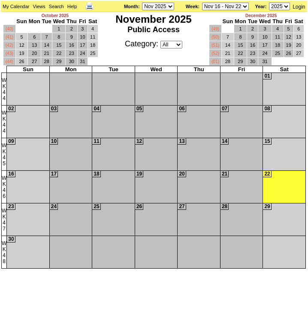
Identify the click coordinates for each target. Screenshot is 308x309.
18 (92, 45)
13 (34, 45)
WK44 (4, 89)
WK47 (4, 220)
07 (224, 109)
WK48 (4, 252)
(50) (215, 37)
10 (82, 36)
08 (267, 109)
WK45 (4, 154)
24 (82, 53)
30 (71, 61)
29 (58, 61)
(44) (9, 61)
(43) (9, 53)
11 (92, 36)
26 (21, 61)
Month (131, 6)
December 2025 (261, 15)
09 (11, 141)
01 (267, 76)
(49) (215, 29)
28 (46, 61)
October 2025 (55, 15)
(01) (215, 61)
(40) (9, 29)
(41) (9, 37)
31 (82, 61)
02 (11, 109)
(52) (215, 53)
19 (21, 53)
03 (54, 109)
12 (21, 45)
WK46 (4, 187)
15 (58, 45)
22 (58, 53)
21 (46, 53)
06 (181, 109)
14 (46, 45)
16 (71, 45)
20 (34, 53)
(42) (9, 45)
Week (192, 6)
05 (139, 109)
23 (71, 53)
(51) (215, 45)
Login (299, 7)
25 (92, 53)
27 (34, 61)
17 (82, 45)
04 (96, 109)
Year (260, 6)
